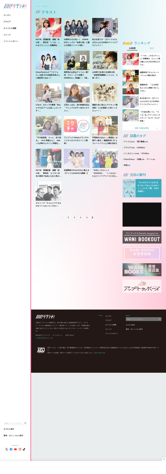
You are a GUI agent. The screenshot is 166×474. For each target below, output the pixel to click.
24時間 (132, 48)
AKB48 (141, 148)
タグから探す (9, 429)
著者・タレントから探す (13, 435)
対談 (127, 165)
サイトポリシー (58, 335)
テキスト (45, 6)
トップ (38, 6)
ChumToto (129, 159)
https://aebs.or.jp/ (99, 352)
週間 (152, 48)
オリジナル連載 (10, 28)
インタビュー (131, 153)
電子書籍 (142, 142)
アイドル (129, 142)
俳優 (140, 159)
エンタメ (7, 15)
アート (151, 159)
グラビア (7, 22)
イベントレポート (11, 41)
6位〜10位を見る (142, 128)
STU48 (145, 153)
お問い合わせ (69, 335)
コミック (7, 35)
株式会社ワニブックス (43, 335)
